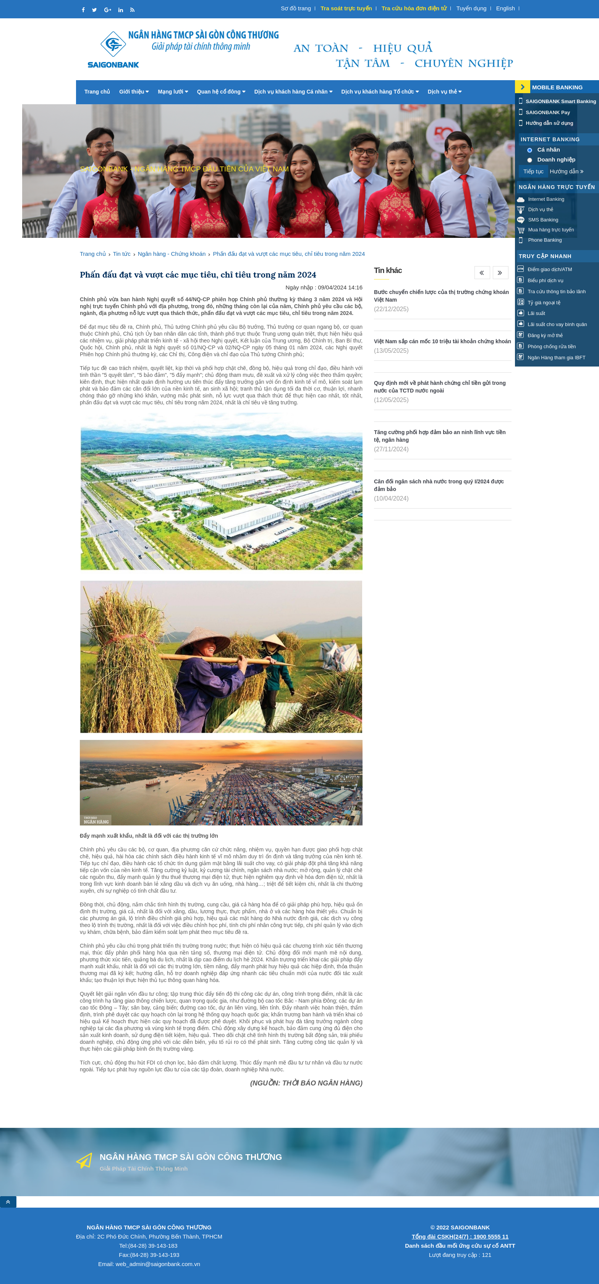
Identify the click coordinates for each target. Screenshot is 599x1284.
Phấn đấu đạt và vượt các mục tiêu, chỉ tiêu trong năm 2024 (289, 253)
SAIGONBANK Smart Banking (556, 101)
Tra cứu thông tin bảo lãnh (551, 291)
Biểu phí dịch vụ (540, 280)
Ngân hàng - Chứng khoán (172, 253)
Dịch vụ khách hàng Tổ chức (380, 92)
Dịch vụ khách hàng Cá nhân (293, 92)
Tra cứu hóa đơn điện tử (414, 8)
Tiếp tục (533, 171)
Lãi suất (531, 313)
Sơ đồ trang (296, 8)
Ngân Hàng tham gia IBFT (551, 357)
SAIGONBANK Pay (543, 112)
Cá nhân (548, 149)
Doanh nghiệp (556, 159)
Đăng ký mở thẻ (540, 335)
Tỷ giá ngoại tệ (538, 302)
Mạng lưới (173, 92)
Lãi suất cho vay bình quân (552, 324)
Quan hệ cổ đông (221, 92)
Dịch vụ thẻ (444, 92)
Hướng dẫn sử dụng (545, 123)
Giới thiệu (134, 92)
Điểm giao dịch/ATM (544, 269)
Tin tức (122, 253)
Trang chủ (97, 92)
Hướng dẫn (567, 171)
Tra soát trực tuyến (346, 8)
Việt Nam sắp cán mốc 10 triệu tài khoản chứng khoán (442, 341)
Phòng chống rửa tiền (546, 346)
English (505, 8)
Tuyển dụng (472, 8)
